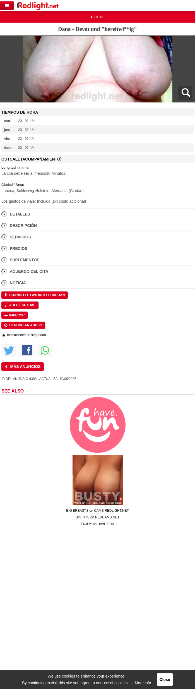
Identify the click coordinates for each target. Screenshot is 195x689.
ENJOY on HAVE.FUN (97, 524)
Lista (96, 17)
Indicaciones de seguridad (23, 335)
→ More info (140, 683)
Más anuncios (22, 366)
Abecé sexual (19, 305)
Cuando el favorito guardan (34, 295)
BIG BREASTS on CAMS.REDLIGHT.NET (97, 511)
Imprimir (14, 315)
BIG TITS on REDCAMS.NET (97, 517)
